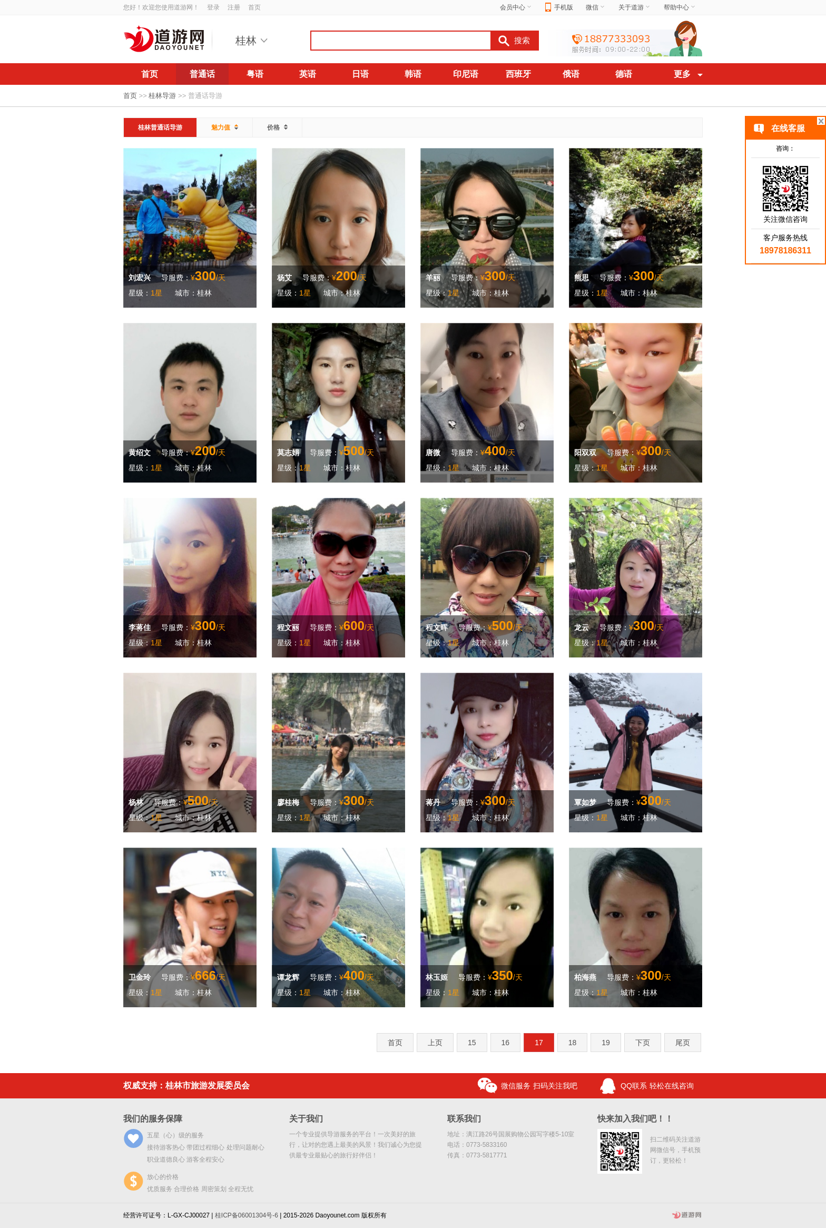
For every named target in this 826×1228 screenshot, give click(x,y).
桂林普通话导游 (160, 127)
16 (506, 1042)
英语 (307, 74)
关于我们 (306, 1118)
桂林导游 (162, 96)
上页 (435, 1042)
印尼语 (465, 74)
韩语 (413, 74)
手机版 (559, 8)
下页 (642, 1042)
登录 (213, 7)
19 (606, 1042)
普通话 (202, 74)
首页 (254, 7)
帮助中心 (680, 7)
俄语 (571, 74)
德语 (623, 74)
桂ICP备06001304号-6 (246, 1215)
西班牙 (518, 74)
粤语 (255, 74)
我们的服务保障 (152, 1118)
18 (572, 1042)
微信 (596, 7)
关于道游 (634, 7)
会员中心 (516, 7)
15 (472, 1042)
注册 (234, 7)
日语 (360, 74)
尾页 (682, 1042)
